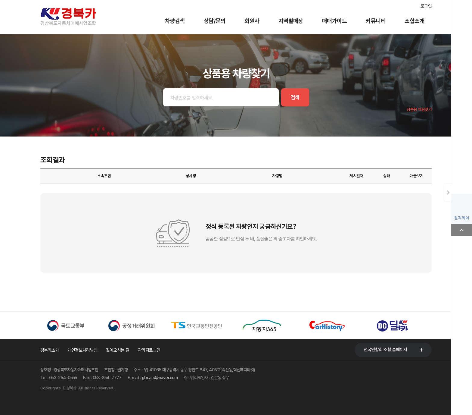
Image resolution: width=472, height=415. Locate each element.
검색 (295, 97)
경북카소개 (49, 350)
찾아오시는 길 (117, 350)
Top (461, 230)
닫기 (447, 193)
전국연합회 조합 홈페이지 (385, 349)
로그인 (426, 6)
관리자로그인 (149, 350)
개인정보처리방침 (82, 350)
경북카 (76, 17)
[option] (73, 325)
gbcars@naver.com (160, 377)
